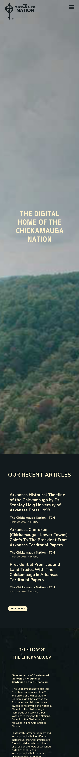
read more (18, 608)
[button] (71, 7)
